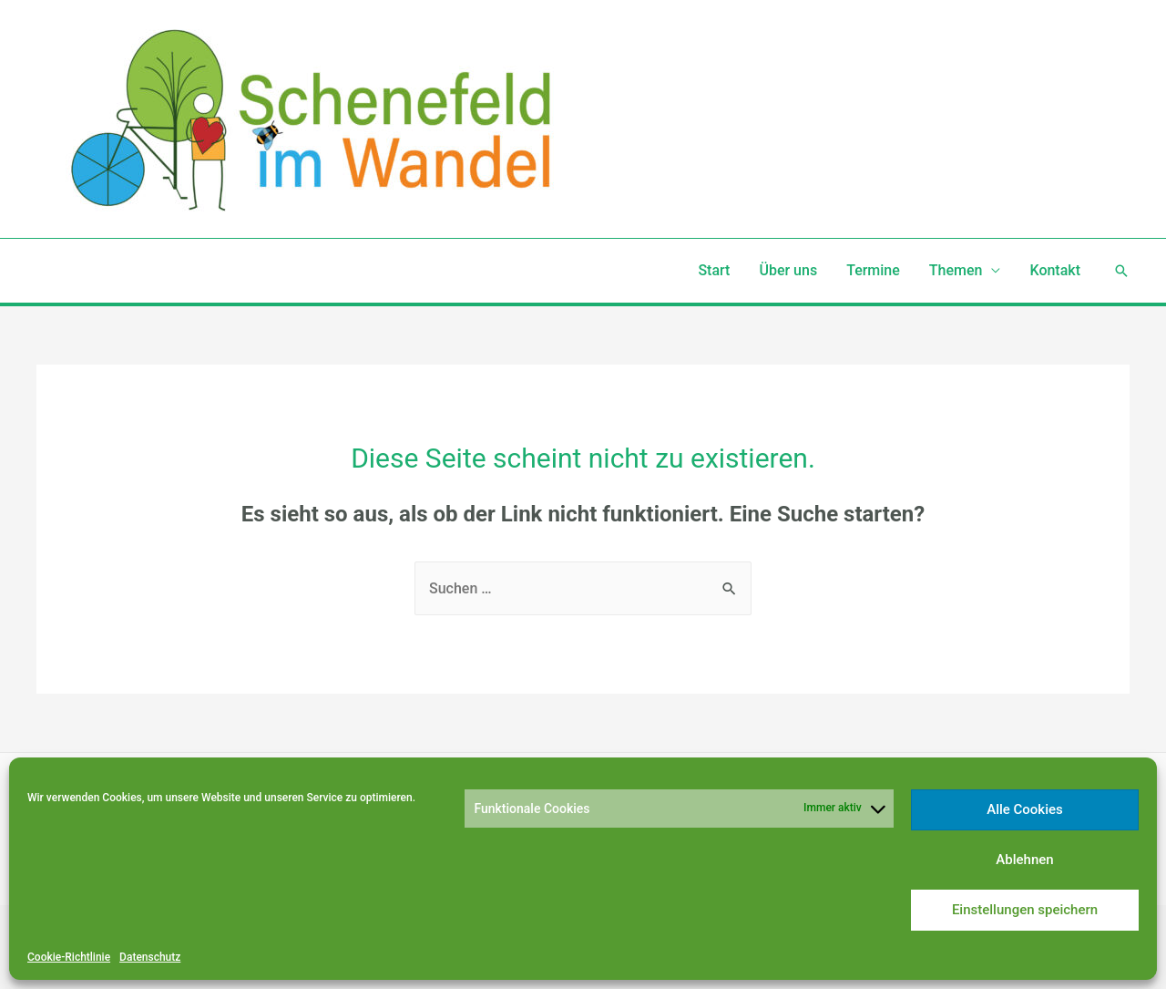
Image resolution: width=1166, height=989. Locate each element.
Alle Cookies (1025, 809)
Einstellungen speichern (1025, 909)
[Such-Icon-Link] (1121, 271)
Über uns (788, 270)
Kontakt (1054, 270)
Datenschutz (149, 957)
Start (714, 270)
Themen (956, 270)
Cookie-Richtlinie (68, 957)
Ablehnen (1024, 859)
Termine (873, 270)
